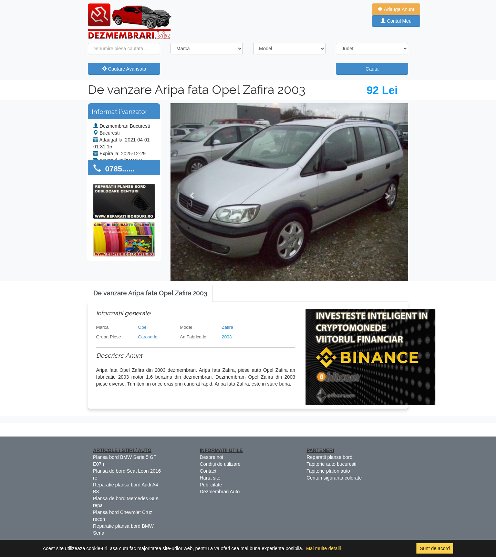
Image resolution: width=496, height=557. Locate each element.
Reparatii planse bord (329, 457)
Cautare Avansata (124, 69)
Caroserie (147, 336)
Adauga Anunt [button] (396, 9)
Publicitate (211, 484)
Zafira (227, 327)
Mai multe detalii (323, 548)
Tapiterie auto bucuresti (331, 464)
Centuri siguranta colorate (334, 478)
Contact (208, 471)
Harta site (210, 478)
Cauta (371, 69)
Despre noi (211, 457)
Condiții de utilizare (220, 464)
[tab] (150, 293)
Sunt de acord (435, 548)
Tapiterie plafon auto (328, 471)
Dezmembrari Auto (220, 491)
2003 (227, 336)
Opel (142, 327)
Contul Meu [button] (396, 21)
